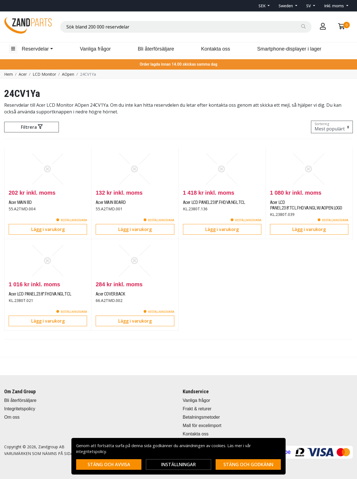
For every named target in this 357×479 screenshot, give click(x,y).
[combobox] (186, 26)
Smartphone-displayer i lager (289, 49)
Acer (23, 74)
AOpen (68, 74)
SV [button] (309, 5)
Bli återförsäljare (156, 49)
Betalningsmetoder (201, 417)
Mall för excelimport (202, 425)
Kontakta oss (215, 49)
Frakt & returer (197, 408)
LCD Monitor (44, 74)
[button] (264, 6)
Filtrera (31, 127)
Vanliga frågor (95, 49)
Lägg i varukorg (48, 229)
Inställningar (178, 464)
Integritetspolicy (19, 408)
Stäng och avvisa (109, 464)
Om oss (12, 417)
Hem (8, 74)
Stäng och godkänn (248, 464)
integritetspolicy (91, 451)
